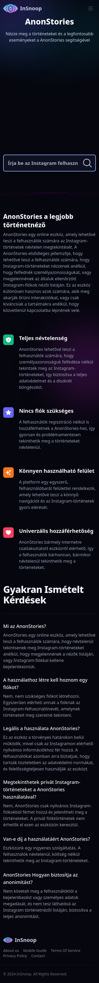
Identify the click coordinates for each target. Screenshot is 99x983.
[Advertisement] (49, 100)
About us (11, 950)
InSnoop (22, 8)
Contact (38, 955)
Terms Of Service (66, 950)
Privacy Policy (15, 955)
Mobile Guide (35, 950)
